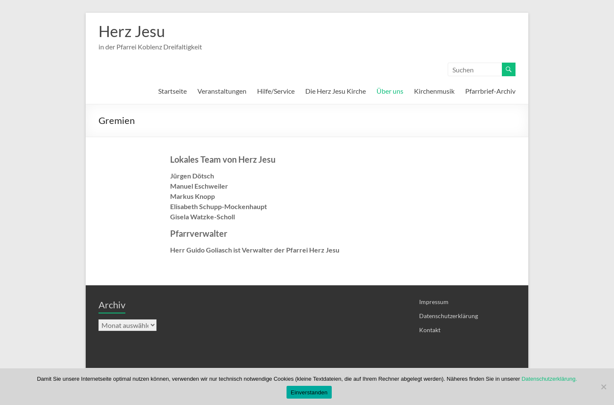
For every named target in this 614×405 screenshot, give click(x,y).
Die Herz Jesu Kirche (335, 91)
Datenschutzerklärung (448, 315)
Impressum (434, 301)
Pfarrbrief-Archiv (490, 91)
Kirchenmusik (434, 91)
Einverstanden (309, 392)
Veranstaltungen (221, 91)
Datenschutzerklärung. (549, 379)
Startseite (172, 91)
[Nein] (603, 386)
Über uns (390, 91)
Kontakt (429, 329)
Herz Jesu (131, 31)
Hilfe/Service (276, 91)
